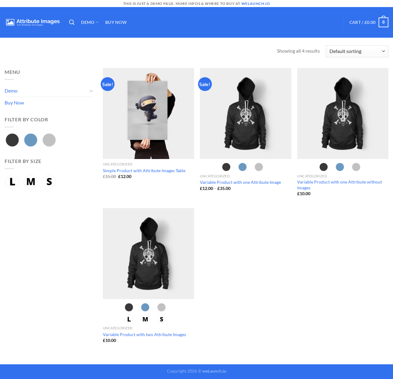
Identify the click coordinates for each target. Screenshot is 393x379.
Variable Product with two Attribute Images (144, 334)
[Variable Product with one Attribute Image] (245, 113)
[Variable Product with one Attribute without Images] (342, 113)
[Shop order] (357, 51)
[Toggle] (91, 90)
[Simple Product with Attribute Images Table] (148, 113)
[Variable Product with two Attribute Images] (148, 253)
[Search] (71, 22)
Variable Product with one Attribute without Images (339, 184)
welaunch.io (255, 3)
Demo (90, 22)
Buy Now (116, 22)
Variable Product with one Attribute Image (240, 182)
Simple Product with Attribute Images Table (144, 170)
